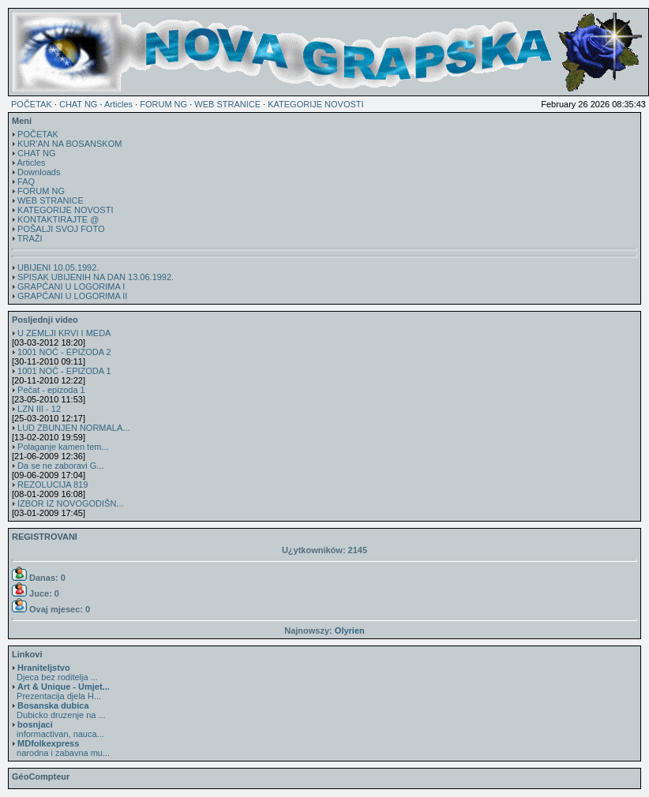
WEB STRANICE (227, 104)
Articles (118, 104)
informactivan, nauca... (58, 729)
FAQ (26, 181)
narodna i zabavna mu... (61, 748)
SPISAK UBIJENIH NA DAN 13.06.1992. (95, 277)
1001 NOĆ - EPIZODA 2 (64, 352)
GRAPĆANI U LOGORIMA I (71, 286)
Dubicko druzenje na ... (59, 710)
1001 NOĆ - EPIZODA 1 (64, 371)
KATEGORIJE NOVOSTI (315, 104)
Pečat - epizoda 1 (51, 390)
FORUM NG (163, 104)
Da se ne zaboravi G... (60, 465)
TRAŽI (30, 238)
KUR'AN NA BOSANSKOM (69, 143)
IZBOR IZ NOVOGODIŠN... (70, 503)
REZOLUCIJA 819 (52, 484)
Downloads (38, 172)
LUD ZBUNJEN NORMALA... (73, 427)
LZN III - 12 (39, 408)
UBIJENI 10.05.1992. (58, 267)
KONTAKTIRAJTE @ (58, 219)
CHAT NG (78, 104)
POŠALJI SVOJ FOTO (60, 229)
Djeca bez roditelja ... (55, 672)
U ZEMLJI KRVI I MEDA (64, 333)
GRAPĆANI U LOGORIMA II (72, 296)
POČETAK (31, 104)
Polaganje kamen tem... (63, 446)
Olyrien (350, 630)
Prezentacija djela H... (61, 691)
